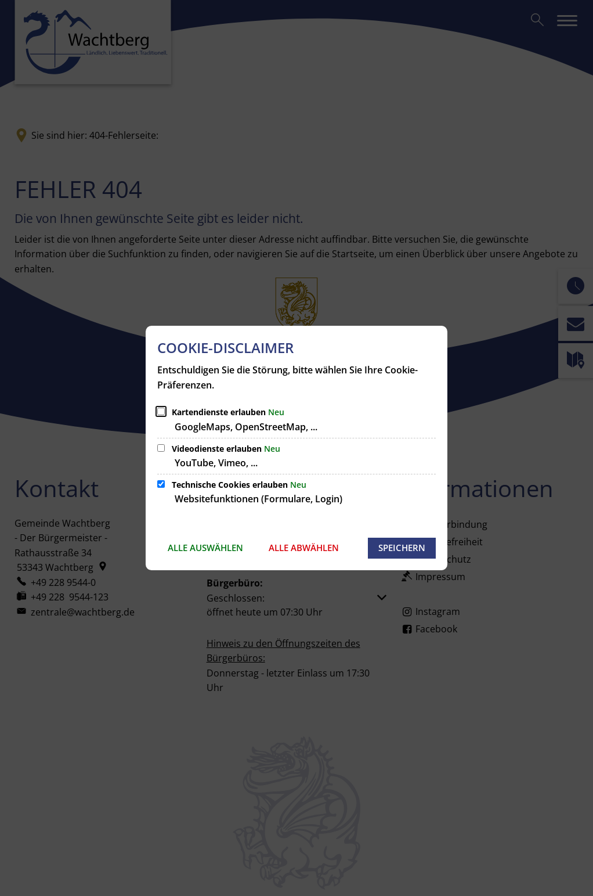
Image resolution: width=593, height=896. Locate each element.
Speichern (401, 547)
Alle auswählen (205, 547)
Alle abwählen (304, 547)
